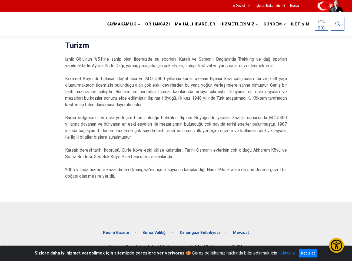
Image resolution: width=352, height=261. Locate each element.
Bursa (294, 6)
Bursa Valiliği (154, 232)
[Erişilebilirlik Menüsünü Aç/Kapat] (336, 245)
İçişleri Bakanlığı (267, 6)
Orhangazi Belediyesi (200, 232)
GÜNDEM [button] (273, 24)
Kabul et (308, 253)
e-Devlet (239, 6)
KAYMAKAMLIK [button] (121, 24)
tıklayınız (286, 253)
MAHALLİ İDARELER (195, 24)
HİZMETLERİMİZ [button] (237, 24)
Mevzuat (241, 232)
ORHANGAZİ (157, 24)
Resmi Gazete (116, 232)
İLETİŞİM (300, 24)
